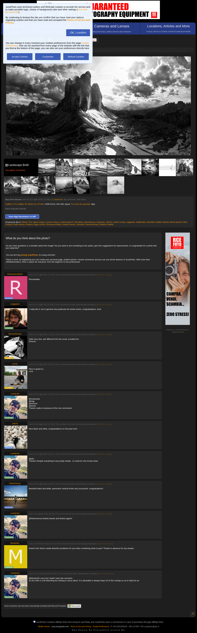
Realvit (166, 222)
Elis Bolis (78, 222)
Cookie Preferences (101, 626)
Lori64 (115, 222)
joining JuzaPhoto (29, 255)
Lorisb (122, 222)
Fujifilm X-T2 (11, 204)
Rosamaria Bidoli (53, 224)
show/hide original (103, 275)
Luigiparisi (130, 222)
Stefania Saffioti (106, 224)
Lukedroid (58, 199)
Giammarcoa (89, 222)
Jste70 (109, 222)
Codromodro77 (67, 222)
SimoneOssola (91, 224)
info (182, 332)
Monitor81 (14, 543)
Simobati (80, 224)
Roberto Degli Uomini (35, 224)
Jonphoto (100, 222)
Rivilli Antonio (19, 224)
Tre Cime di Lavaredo (80, 204)
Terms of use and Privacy (80, 626)
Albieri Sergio (39, 222)
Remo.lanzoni (176, 222)
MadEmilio (140, 222)
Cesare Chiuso (52, 222)
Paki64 (158, 222)
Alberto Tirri (26, 222)
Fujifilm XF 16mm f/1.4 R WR (31, 204)
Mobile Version (44, 626)
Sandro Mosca (68, 224)
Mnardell (150, 222)
